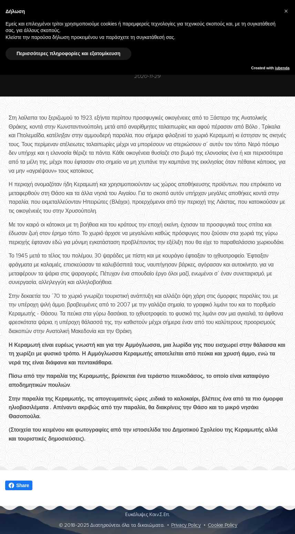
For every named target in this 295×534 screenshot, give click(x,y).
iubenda (282, 68)
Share (19, 485)
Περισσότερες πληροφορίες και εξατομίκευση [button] (68, 53)
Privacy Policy (186, 525)
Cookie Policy (222, 525)
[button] (286, 11)
